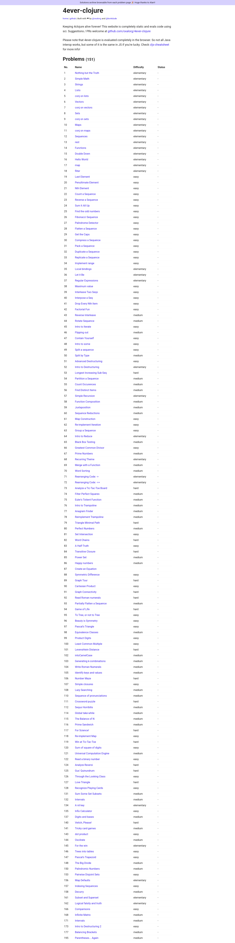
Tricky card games (85, 828)
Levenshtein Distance (87, 649)
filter (77, 171)
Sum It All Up (82, 205)
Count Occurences (85, 384)
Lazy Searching (83, 690)
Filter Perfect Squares (87, 493)
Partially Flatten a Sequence (91, 603)
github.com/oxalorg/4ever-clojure (129, 31)
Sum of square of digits (88, 747)
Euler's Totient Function (88, 499)
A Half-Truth (82, 545)
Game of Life (82, 609)
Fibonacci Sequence (86, 217)
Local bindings (83, 269)
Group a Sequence (85, 430)
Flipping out (81, 332)
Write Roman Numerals (88, 666)
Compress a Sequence (88, 240)
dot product (81, 834)
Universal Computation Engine (92, 753)
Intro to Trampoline (86, 505)
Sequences (81, 136)
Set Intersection (84, 534)
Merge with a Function (87, 465)
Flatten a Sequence (86, 228)
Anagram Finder (84, 511)
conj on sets (82, 119)
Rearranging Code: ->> (87, 482)
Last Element (82, 176)
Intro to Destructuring (87, 367)
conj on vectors (83, 107)
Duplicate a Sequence (87, 251)
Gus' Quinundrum (84, 770)
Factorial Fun (82, 309)
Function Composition (87, 401)
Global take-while (84, 713)
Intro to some (82, 344)
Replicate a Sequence (87, 257)
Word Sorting (82, 470)
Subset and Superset (86, 897)
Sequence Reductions (87, 413)
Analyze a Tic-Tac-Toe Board (91, 488)
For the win (81, 845)
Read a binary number (87, 759)
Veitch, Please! (83, 822)
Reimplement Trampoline (89, 517)
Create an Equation (86, 568)
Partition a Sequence (86, 378)
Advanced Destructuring (88, 361)
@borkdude (111, 18)
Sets (77, 113)
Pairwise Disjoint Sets (87, 874)
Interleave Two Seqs (86, 292)
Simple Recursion (85, 395)
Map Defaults (82, 880)
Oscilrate (80, 839)
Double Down (82, 153)
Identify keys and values (88, 672)
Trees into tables (84, 851)
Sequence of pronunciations (91, 695)
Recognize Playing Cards (89, 788)
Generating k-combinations (90, 661)
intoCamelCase (83, 655)
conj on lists (82, 96)
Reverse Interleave (85, 315)
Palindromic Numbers (87, 868)
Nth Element (82, 188)
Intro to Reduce (83, 436)
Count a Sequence (85, 194)
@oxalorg (96, 18)
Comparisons (82, 909)
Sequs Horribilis (84, 707)
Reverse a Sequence (86, 199)
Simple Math (82, 78)
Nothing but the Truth (87, 72)
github (73, 18)
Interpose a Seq (84, 297)
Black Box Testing (85, 442)
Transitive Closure (85, 551)
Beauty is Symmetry (86, 620)
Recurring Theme (84, 459)
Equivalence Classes (86, 632)
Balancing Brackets (86, 932)
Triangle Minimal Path (87, 522)
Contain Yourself (84, 338)
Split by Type (82, 355)
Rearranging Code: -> (86, 476)
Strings (79, 84)
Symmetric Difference (87, 574)
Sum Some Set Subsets (88, 793)
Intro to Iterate (83, 326)
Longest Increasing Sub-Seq (91, 372)
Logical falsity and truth (88, 903)
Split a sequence (84, 349)
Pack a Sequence (84, 245)
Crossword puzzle (85, 701)
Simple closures (84, 684)
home (65, 18)
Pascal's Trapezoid (85, 857)
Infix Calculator (83, 811)
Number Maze (83, 678)
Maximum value (84, 286)
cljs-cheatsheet (159, 44)
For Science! (82, 730)
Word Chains (82, 540)
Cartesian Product (85, 586)
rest (77, 142)
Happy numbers (84, 563)
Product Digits (83, 638)
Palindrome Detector (86, 222)
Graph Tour (81, 580)
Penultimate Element (87, 182)
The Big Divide (83, 863)
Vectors (79, 101)
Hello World (81, 159)
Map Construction (85, 418)
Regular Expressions (86, 280)
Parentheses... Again (86, 937)
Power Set (80, 557)
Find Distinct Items (85, 390)
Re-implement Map (85, 736)
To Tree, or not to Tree (87, 615)
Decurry (79, 891)
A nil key (79, 805)
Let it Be (79, 274)
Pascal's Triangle (84, 626)
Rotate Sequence (84, 320)
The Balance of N (84, 718)
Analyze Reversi (84, 764)
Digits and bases (84, 816)
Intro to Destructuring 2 (88, 926)
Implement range (84, 263)
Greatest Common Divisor (89, 447)
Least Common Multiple (88, 643)
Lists (77, 90)
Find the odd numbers (87, 211)
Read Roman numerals (88, 597)
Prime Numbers (84, 453)
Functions (80, 147)
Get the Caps (82, 234)
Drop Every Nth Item (86, 303)
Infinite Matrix (83, 914)
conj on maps (82, 130)
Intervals (80, 799)
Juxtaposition (82, 407)
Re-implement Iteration (88, 424)
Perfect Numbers (84, 528)
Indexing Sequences (86, 886)
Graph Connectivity (85, 591)
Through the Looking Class (90, 776)
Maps (78, 124)
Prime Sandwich (84, 724)
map (77, 165)
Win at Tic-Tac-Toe (85, 741)
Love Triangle (82, 782)
